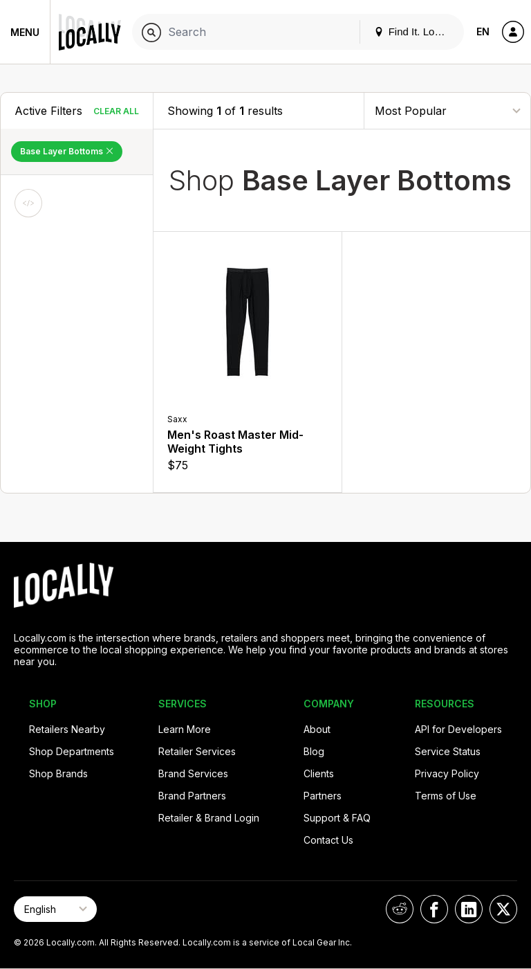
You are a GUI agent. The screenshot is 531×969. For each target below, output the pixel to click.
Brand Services (193, 773)
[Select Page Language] (55, 909)
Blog (314, 751)
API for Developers (458, 729)
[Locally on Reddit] (399, 909)
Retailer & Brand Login (208, 818)
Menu (24, 32)
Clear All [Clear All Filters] (116, 111)
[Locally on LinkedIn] (469, 909)
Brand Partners (192, 796)
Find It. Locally (415, 31)
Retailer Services (197, 751)
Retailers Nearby (67, 729)
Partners (323, 796)
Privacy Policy (447, 773)
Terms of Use (445, 796)
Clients (319, 773)
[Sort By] (447, 110)
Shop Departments (71, 751)
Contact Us (328, 840)
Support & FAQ (337, 818)
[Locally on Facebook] (434, 909)
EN (483, 31)
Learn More (184, 729)
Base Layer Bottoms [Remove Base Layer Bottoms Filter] (66, 151)
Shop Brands (58, 773)
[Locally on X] (503, 909)
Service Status (448, 751)
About (317, 729)
